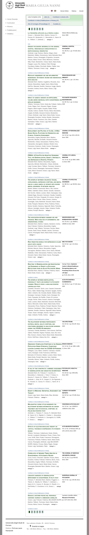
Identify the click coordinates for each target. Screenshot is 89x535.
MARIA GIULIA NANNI (43, 5)
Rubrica (74, 11)
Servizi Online (64, 11)
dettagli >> (50, 39)
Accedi (81, 11)
